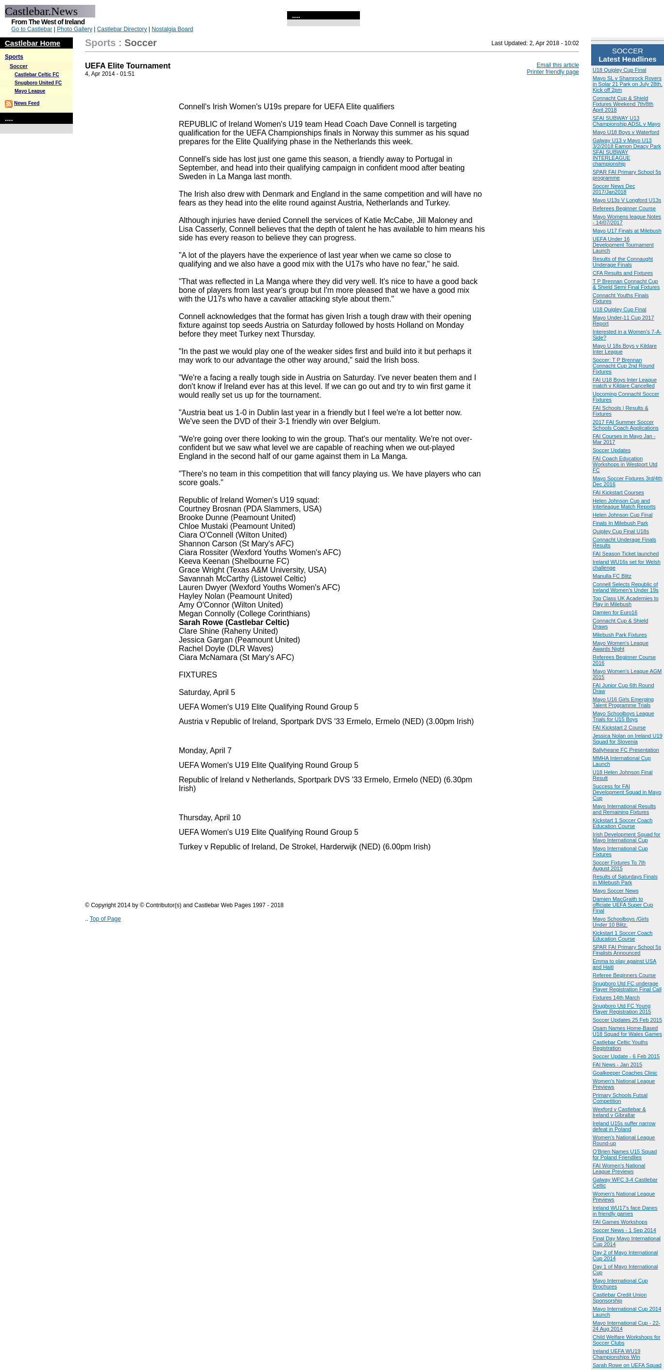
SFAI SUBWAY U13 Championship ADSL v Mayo (627, 121)
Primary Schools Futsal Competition (620, 1098)
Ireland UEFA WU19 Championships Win (616, 1354)
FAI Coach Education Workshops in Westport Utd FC (625, 464)
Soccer (19, 66)
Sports (14, 56)
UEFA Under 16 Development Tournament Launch (623, 245)
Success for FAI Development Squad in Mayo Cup (627, 792)
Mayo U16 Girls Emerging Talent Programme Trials (623, 702)
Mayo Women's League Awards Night (620, 646)
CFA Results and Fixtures (623, 273)
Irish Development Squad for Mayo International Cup (626, 837)
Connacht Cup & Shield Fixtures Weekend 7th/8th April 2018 (623, 104)
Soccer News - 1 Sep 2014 (624, 1230)
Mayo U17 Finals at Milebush (627, 231)
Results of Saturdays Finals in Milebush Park (625, 879)
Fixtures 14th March (616, 997)
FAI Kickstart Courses (618, 492)
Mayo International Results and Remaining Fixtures (624, 809)
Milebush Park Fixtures (620, 635)
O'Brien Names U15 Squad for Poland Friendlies (625, 1154)
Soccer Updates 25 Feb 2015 (627, 1020)
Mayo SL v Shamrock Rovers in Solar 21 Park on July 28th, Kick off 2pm (628, 84)
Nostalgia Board (172, 29)
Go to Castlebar (31, 29)
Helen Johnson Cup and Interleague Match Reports (624, 503)
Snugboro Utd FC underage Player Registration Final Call (627, 986)
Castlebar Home (32, 43)
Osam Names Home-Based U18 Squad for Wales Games (627, 1031)
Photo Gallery (74, 29)
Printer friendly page (553, 71)
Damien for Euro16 (615, 612)
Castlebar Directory (122, 29)
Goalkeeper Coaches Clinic (625, 1073)
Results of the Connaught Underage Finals (623, 262)
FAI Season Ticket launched (626, 554)
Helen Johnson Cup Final (623, 515)
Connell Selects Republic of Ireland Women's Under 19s (626, 587)
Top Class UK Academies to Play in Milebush (626, 601)
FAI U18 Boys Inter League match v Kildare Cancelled (625, 383)
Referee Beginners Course (624, 975)
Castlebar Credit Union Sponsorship (620, 1297)
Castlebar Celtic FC (37, 74)
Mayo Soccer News (616, 891)
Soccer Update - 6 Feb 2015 (626, 1056)
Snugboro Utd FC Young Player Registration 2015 (622, 1009)
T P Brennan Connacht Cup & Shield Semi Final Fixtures (626, 284)
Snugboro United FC (38, 82)
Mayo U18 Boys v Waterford (626, 132)
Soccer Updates (611, 450)
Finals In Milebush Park (620, 523)
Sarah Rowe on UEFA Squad (627, 1365)
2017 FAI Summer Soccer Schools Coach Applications (626, 425)
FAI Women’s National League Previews (619, 1168)
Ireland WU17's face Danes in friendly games (625, 1211)
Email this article (558, 65)
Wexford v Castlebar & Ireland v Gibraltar (619, 1112)
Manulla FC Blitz (612, 576)
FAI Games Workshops (620, 1222)
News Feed (26, 103)
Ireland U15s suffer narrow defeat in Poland (624, 1126)
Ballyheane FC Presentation (626, 750)
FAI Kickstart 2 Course (619, 727)
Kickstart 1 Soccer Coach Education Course (623, 823)
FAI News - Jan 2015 (617, 1064)
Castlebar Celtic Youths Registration (620, 1045)
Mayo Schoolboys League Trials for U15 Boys (623, 716)
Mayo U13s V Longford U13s (627, 200)
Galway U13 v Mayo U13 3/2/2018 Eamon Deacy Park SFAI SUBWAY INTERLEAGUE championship (627, 152)
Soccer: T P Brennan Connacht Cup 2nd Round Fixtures (623, 365)
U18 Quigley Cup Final (620, 70)
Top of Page (105, 918)
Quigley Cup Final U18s (621, 531)
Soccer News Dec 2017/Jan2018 (614, 189)
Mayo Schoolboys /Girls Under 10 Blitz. (621, 922)
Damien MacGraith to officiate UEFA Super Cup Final (623, 904)
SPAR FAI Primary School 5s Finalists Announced (627, 950)
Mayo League (30, 91)
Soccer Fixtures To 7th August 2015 (619, 865)
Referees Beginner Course (624, 208)
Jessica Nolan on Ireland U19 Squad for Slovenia (628, 738)
